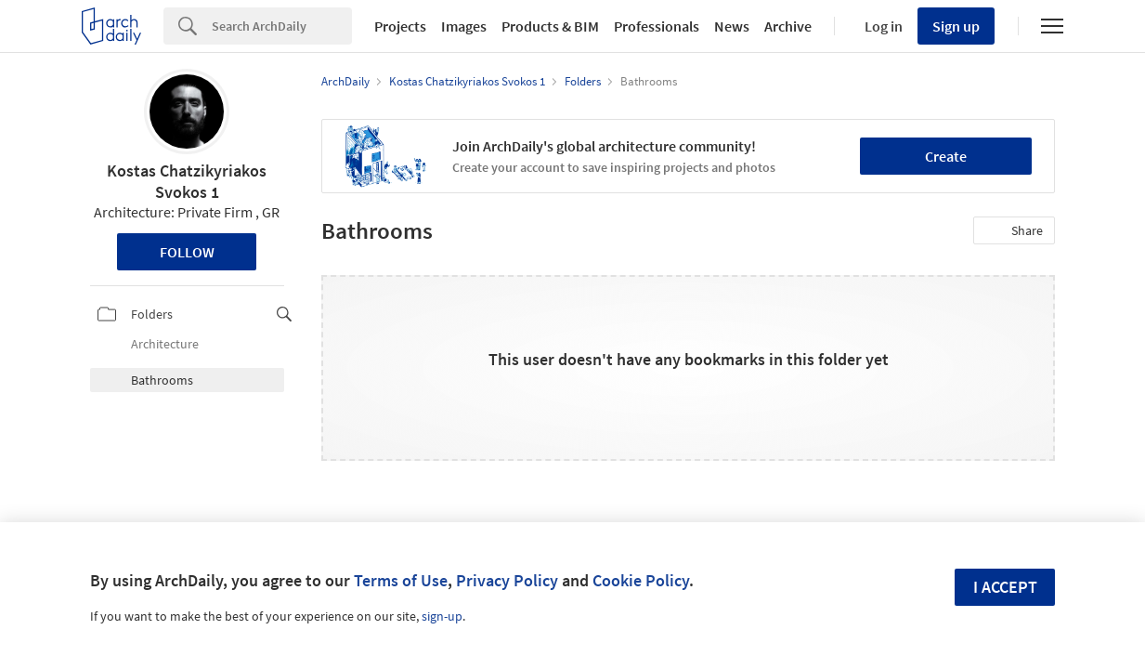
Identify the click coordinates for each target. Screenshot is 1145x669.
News (731, 26)
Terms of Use (401, 580)
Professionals (656, 26)
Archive (788, 26)
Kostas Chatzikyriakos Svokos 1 (187, 181)
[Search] (282, 26)
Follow (187, 252)
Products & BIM (550, 26)
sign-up (442, 616)
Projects (400, 26)
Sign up (956, 26)
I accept (1005, 586)
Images (464, 26)
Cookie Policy (640, 580)
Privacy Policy (507, 580)
